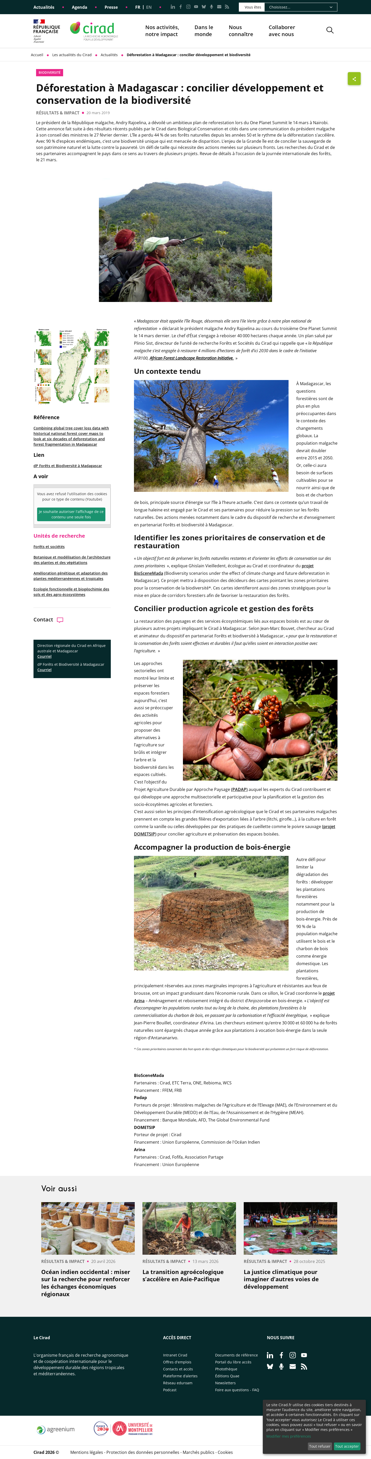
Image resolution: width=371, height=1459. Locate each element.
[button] (330, 31)
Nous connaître (241, 31)
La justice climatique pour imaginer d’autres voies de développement (281, 1279)
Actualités (43, 7)
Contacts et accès (178, 1369)
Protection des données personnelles (142, 1452)
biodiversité (50, 72)
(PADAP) (239, 789)
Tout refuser (320, 1446)
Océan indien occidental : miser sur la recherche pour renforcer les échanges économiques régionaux (85, 1282)
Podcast (169, 1389)
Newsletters (225, 1382)
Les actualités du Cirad (72, 54)
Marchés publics (198, 1452)
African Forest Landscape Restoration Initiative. (192, 358)
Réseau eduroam (177, 1382)
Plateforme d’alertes (180, 1375)
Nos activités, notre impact (162, 31)
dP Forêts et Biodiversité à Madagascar (67, 465)
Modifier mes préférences (288, 1436)
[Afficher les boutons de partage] (354, 78)
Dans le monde (204, 31)
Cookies (225, 1452)
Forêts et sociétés (49, 546)
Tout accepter (347, 1446)
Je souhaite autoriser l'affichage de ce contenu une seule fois (71, 514)
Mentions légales (86, 1452)
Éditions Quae (227, 1375)
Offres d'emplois (177, 1362)
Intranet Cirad (175, 1355)
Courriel (44, 656)
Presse (111, 7)
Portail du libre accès (233, 1362)
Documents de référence (236, 1355)
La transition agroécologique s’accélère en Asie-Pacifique (183, 1275)
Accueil (37, 54)
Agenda (79, 7)
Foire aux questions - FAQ (237, 1389)
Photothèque (226, 1369)
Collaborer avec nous (282, 31)
